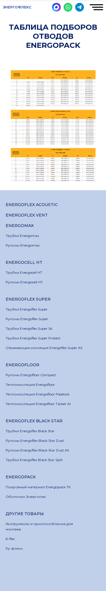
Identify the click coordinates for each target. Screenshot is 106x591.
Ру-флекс (14, 548)
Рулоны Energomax (23, 245)
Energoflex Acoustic (32, 204)
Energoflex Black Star (34, 420)
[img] (56, 7)
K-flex (10, 539)
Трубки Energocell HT (24, 272)
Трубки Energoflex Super (26, 309)
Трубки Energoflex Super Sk (29, 328)
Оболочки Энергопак (26, 496)
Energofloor (22, 364)
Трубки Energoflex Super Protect (33, 338)
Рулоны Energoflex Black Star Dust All (37, 450)
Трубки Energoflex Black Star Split (34, 460)
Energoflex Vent (27, 215)
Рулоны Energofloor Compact (31, 375)
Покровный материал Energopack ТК (38, 487)
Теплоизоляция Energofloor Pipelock (38, 394)
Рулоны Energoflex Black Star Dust (35, 440)
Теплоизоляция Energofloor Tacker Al (38, 404)
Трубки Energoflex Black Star (30, 431)
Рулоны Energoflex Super (27, 319)
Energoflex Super (28, 299)
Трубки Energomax (22, 236)
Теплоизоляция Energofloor (30, 384)
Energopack (21, 476)
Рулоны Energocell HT (24, 282)
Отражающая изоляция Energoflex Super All (44, 348)
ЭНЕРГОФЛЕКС (17, 7)
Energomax (20, 225)
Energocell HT (24, 262)
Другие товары (25, 513)
